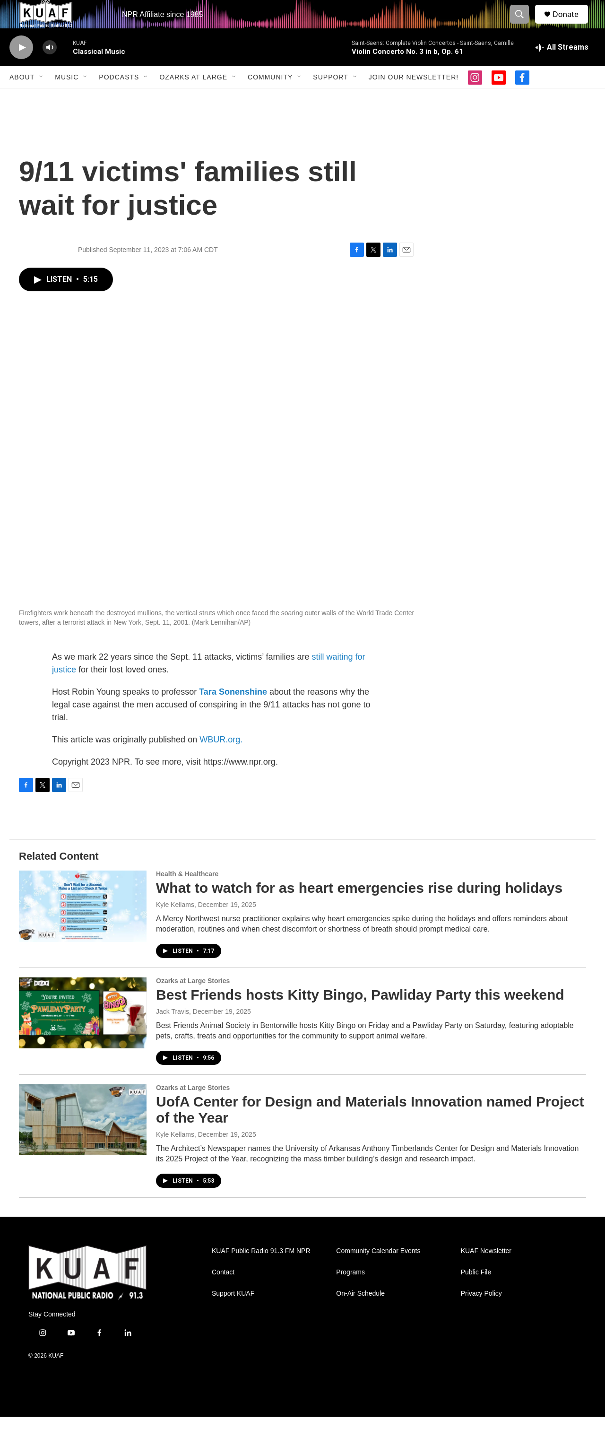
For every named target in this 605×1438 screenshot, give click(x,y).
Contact (223, 1293)
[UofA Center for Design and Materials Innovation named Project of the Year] (83, 1141)
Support (330, 98)
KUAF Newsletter (486, 1272)
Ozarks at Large (193, 98)
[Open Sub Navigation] (41, 98)
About (22, 98)
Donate (571, 25)
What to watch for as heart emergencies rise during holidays (359, 909)
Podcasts (119, 98)
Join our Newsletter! (413, 98)
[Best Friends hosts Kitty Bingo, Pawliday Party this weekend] (83, 1034)
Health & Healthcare (187, 895)
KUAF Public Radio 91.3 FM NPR (261, 1272)
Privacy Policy (481, 1314)
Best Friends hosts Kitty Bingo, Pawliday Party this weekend (360, 1016)
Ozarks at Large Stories (193, 1002)
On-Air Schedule (360, 1314)
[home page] (87, 1294)
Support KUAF (233, 1314)
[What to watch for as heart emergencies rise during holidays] (83, 927)
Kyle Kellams (175, 926)
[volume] (50, 68)
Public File (476, 1293)
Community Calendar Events (378, 1272)
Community (270, 98)
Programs (350, 1293)
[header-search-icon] (523, 25)
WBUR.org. (220, 761)
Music (66, 98)
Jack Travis (172, 1033)
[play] (21, 68)
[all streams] (562, 68)
